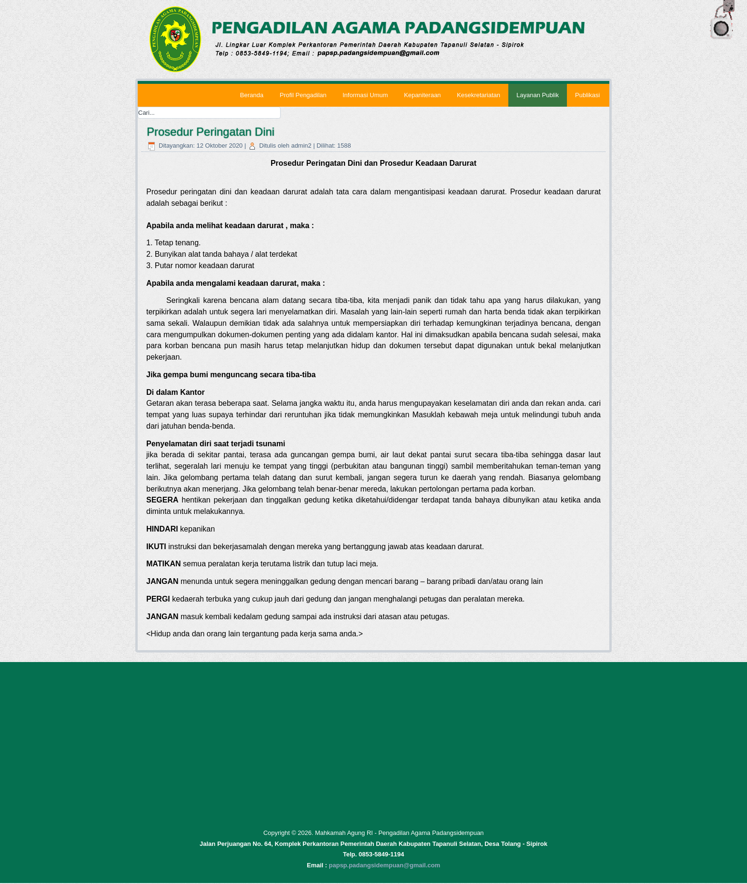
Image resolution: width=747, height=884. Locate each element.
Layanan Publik (537, 95)
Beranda (251, 95)
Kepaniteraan (422, 95)
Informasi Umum (364, 95)
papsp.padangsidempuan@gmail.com (384, 866)
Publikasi (587, 95)
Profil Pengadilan (302, 95)
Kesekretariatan (478, 95)
